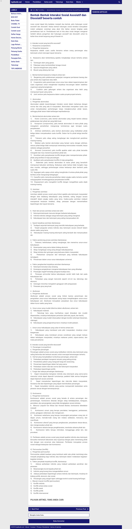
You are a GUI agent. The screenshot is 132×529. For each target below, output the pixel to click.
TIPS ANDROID (16, 68)
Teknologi (59, 2)
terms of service (55, 527)
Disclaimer (45, 527)
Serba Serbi (15, 62)
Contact (32, 527)
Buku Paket (15, 21)
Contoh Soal (15, 27)
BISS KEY (14, 17)
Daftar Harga (15, 34)
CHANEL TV (15, 24)
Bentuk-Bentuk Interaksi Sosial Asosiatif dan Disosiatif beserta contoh (56, 16)
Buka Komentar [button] (58, 521)
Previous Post (81, 509)
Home (27, 2)
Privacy (39, 527)
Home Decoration (17, 38)
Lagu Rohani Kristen (18, 44)
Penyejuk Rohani (17, 58)
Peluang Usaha (16, 51)
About (27, 527)
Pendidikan (37, 2)
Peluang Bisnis (16, 48)
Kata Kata (69, 2)
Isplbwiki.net (16, 2)
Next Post (35, 509)
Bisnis (79, 2)
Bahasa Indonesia (17, 14)
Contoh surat (15, 31)
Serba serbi (48, 2)
